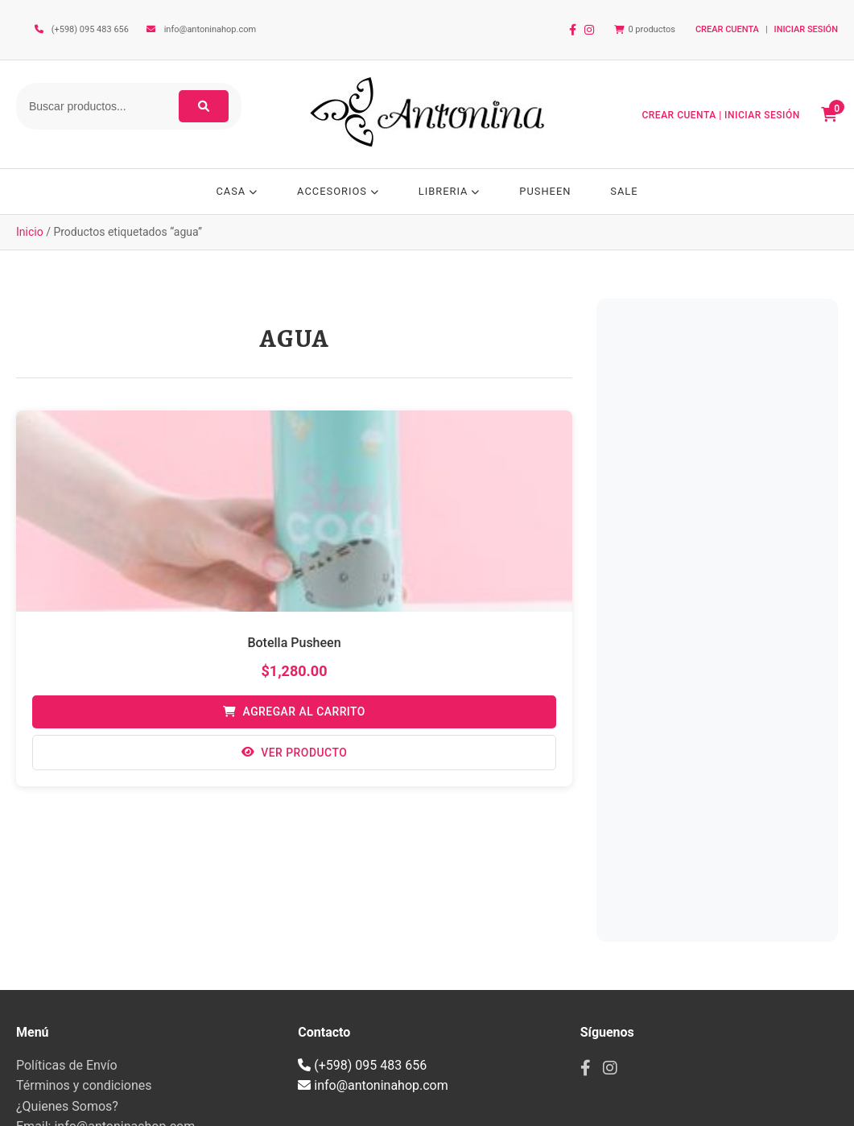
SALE (627, 191)
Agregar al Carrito (293, 715)
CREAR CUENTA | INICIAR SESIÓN (723, 115)
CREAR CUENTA (727, 29)
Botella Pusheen (293, 645)
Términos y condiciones (84, 1088)
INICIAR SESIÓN (806, 29)
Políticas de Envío (67, 1067)
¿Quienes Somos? (67, 1109)
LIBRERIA (450, 191)
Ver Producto (294, 756)
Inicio (29, 235)
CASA (234, 191)
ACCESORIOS (336, 191)
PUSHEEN (547, 191)
